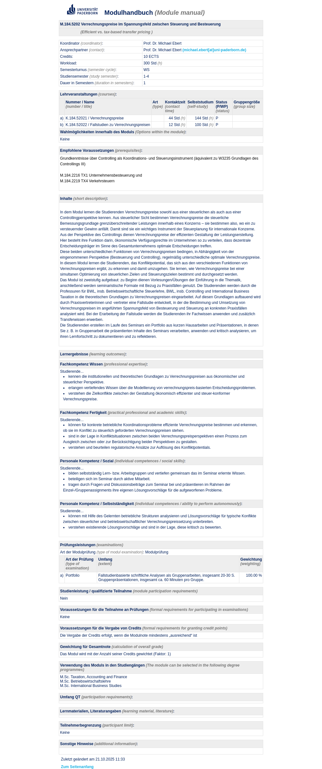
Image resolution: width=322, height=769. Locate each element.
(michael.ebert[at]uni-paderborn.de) (214, 50)
